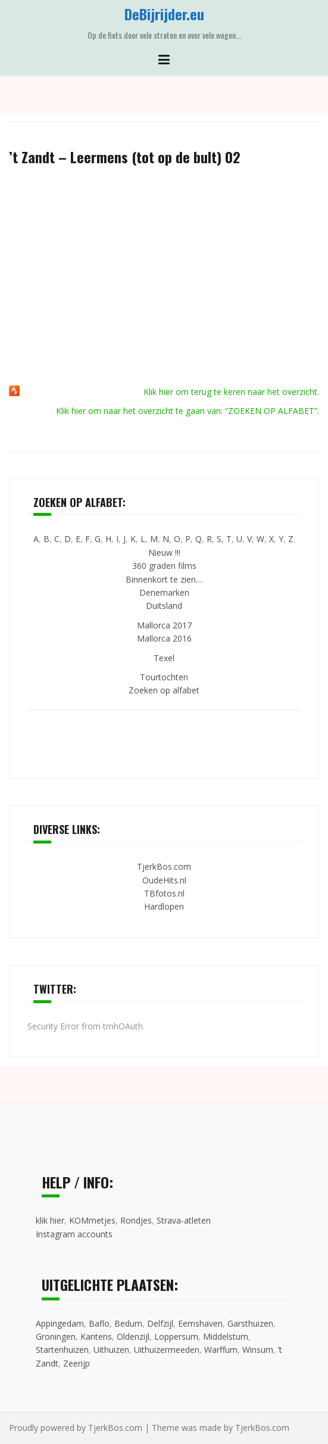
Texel (164, 658)
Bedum (128, 1323)
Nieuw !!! (164, 552)
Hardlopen (164, 906)
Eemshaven (200, 1323)
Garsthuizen (250, 1323)
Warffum (221, 1349)
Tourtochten (164, 677)
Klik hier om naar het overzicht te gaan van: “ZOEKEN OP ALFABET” (186, 410)
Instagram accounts (74, 1234)
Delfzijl (160, 1323)
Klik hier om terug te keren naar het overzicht (230, 391)
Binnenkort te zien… (164, 579)
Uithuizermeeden (166, 1349)
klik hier (50, 1220)
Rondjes (136, 1220)
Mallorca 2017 (164, 625)
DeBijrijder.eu (164, 13)
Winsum (257, 1349)
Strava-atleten (184, 1220)
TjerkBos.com (164, 866)
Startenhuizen (62, 1349)
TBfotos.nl (164, 893)
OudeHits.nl (164, 880)
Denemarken (164, 592)
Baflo (99, 1323)
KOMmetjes (92, 1220)
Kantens (96, 1336)
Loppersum (176, 1336)
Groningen (56, 1336)
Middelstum (225, 1336)
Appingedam (60, 1323)
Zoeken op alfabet (164, 690)
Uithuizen (111, 1349)
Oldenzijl (133, 1336)
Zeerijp (76, 1363)
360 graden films (164, 565)
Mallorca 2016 (164, 638)
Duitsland (164, 605)
